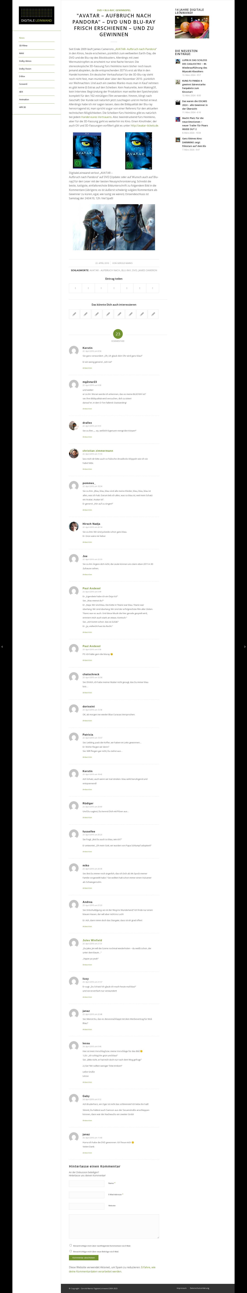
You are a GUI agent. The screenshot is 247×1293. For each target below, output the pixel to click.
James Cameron (147, 270)
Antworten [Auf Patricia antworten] (87, 757)
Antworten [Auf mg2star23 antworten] (87, 408)
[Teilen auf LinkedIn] (127, 288)
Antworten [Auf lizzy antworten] (87, 997)
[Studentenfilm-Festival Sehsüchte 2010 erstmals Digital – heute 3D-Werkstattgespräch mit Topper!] (244, 646)
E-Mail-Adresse (115, 1194)
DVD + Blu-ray (105, 10)
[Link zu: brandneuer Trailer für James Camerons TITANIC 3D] (130, 314)
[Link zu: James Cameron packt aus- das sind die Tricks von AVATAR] (85, 314)
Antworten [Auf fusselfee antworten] (87, 851)
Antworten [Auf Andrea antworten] (87, 926)
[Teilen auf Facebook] (75, 288)
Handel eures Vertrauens (96, 117)
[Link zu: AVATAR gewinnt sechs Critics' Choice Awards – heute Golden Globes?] (153, 314)
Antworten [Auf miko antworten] (87, 888)
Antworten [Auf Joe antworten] (87, 574)
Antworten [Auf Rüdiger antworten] (87, 817)
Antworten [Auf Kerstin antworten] (87, 368)
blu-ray (126, 270)
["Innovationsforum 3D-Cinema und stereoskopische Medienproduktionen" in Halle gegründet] (2, 646)
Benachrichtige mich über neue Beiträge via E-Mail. (96, 1251)
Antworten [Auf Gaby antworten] (87, 1120)
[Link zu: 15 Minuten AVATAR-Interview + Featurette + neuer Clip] (119, 314)
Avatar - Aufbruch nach (105, 270)
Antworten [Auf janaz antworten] (87, 1029)
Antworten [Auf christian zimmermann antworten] (87, 469)
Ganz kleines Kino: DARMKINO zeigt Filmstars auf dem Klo (194, 142)
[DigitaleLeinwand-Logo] (36, 15)
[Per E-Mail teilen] (152, 288)
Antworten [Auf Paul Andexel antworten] (87, 632)
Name (111, 1183)
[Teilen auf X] (88, 288)
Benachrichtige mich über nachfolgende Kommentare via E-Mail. (102, 1246)
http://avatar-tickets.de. (145, 125)
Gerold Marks (125, 263)
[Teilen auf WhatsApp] (101, 288)
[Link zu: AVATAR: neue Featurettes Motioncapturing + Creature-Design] (141, 314)
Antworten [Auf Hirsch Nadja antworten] (87, 542)
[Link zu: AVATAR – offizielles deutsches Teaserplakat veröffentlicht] (97, 314)
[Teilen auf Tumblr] (139, 288)
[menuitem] (36, 38)
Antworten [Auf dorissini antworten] (87, 720)
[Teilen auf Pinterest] (114, 288)
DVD (134, 270)
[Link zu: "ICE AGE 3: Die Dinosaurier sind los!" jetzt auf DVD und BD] (74, 314)
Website (112, 1205)
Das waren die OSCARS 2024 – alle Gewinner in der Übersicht (195, 105)
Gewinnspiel (123, 10)
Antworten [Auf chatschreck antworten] (87, 692)
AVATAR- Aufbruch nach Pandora (136, 49)
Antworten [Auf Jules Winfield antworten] (87, 964)
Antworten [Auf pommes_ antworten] (87, 510)
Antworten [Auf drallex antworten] (87, 437)
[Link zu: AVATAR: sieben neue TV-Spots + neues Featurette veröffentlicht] (108, 314)
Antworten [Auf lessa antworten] (87, 1082)
